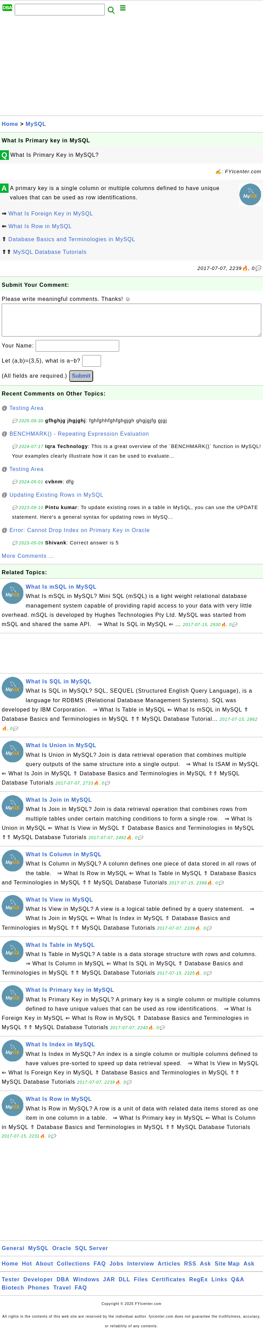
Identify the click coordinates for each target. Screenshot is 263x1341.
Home (10, 124)
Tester (11, 1286)
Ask (205, 1270)
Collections (73, 1270)
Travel (62, 1294)
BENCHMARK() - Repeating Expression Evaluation (79, 441)
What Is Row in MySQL (40, 226)
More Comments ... (28, 563)
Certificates (169, 1286)
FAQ (99, 1270)
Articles (169, 1270)
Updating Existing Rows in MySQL (57, 502)
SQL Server (91, 1255)
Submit (81, 383)
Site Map (227, 1270)
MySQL (36, 124)
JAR (109, 1286)
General (13, 1255)
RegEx (198, 1286)
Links (220, 1286)
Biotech (13, 1294)
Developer (38, 1286)
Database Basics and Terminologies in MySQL (71, 239)
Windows (86, 1286)
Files (141, 1286)
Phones (39, 1294)
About (44, 1270)
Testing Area (26, 415)
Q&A (238, 1286)
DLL (124, 1286)
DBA (63, 1286)
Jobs (117, 1270)
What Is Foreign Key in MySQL (50, 213)
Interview (140, 1270)
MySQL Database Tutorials (50, 252)
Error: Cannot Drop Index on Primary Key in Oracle (80, 537)
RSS (190, 1270)
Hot (27, 1270)
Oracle (62, 1255)
